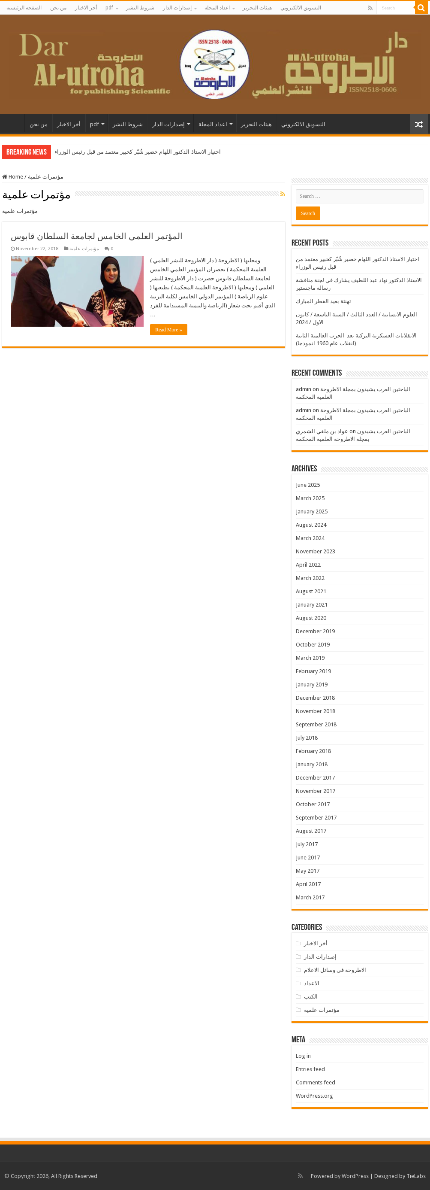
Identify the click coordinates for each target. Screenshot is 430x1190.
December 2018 (315, 698)
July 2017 (307, 844)
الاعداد (311, 983)
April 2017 (308, 884)
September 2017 (316, 817)
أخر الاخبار (86, 8)
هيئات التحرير (257, 8)
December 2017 (315, 777)
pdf (109, 8)
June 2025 (308, 485)
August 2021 (311, 591)
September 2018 (316, 724)
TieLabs (416, 1176)
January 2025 (312, 511)
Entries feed (310, 1069)
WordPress (355, 1176)
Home (12, 176)
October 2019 (313, 644)
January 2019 (312, 684)
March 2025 (310, 498)
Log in (303, 1056)
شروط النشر (140, 8)
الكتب (311, 996)
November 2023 (315, 551)
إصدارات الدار (177, 8)
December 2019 (315, 631)
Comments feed (315, 1082)
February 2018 (313, 751)
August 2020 (311, 618)
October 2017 (313, 804)
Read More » (168, 330)
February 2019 (313, 671)
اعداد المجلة (217, 8)
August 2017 (311, 831)
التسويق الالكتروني (300, 8)
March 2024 (310, 538)
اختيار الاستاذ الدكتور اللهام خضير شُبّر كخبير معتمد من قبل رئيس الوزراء (137, 152)
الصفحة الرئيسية (24, 8)
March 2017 (310, 897)
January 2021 (312, 604)
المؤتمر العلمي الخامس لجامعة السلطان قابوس (97, 236)
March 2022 (310, 578)
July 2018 (307, 738)
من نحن (58, 8)
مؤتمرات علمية (84, 249)
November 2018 (315, 711)
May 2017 (307, 871)
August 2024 (311, 525)
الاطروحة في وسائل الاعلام (335, 970)
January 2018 (312, 764)
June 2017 (308, 857)
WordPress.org (314, 1096)
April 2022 (308, 565)
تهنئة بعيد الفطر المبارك (323, 301)
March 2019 (310, 658)
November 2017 (315, 791)
